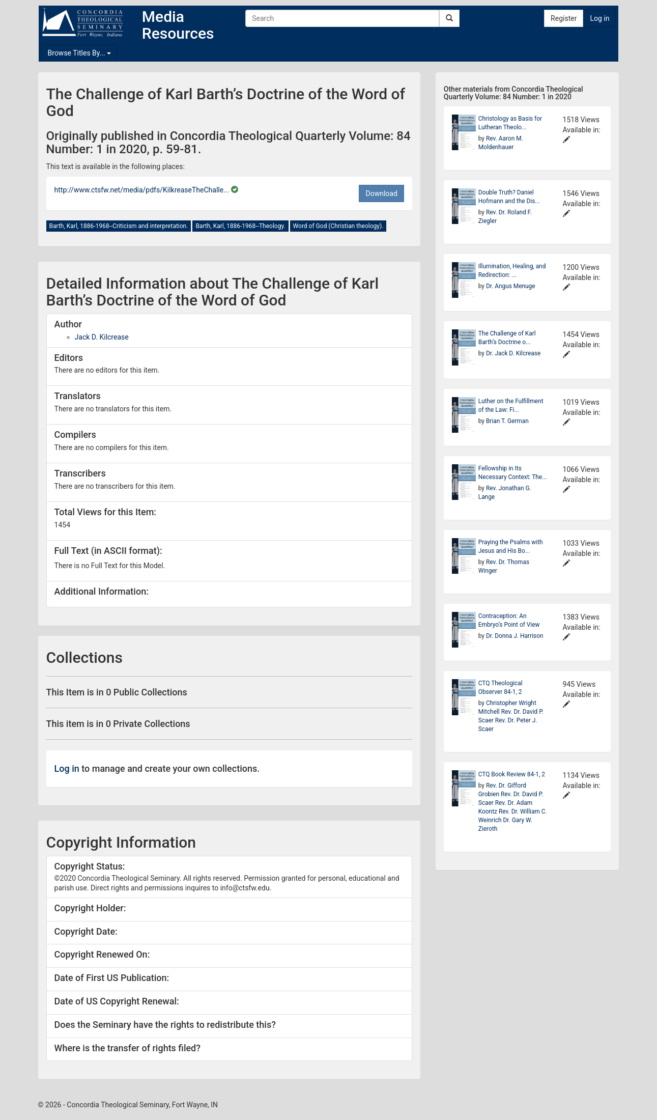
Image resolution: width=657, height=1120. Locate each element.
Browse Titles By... (79, 53)
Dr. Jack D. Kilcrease (513, 353)
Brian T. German (507, 421)
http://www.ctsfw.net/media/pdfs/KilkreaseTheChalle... (142, 190)
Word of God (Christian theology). (338, 226)
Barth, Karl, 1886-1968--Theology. (240, 226)
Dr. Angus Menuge (510, 286)
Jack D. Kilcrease (102, 337)
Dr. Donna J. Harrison (514, 635)
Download (381, 193)
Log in (599, 18)
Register (564, 18)
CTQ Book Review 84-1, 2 (511, 774)
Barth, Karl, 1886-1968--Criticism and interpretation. (118, 226)
